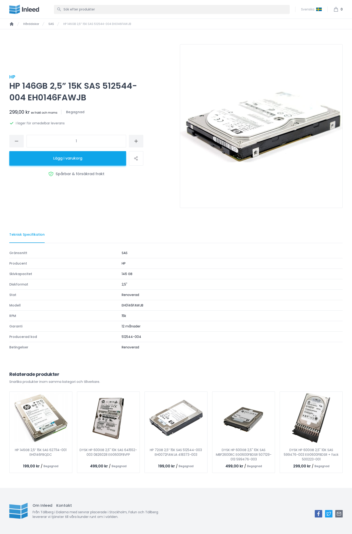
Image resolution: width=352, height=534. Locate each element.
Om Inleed (43, 505)
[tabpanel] (176, 300)
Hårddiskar (31, 24)
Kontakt (64, 505)
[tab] (27, 235)
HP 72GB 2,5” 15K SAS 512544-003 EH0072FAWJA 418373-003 (176, 452)
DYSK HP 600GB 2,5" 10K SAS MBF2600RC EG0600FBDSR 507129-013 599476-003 (244, 455)
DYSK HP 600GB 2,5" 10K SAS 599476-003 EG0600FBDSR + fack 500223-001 (311, 455)
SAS (51, 24)
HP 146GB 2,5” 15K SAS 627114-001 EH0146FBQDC (41, 452)
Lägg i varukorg (67, 158)
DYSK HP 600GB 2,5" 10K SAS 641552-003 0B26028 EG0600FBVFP (108, 452)
